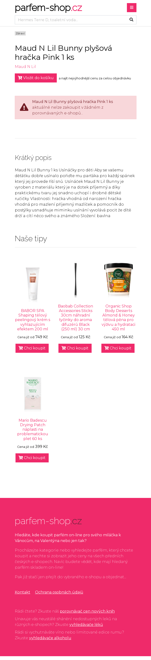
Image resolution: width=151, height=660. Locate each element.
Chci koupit (32, 348)
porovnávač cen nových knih (87, 611)
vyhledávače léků (86, 624)
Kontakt (22, 592)
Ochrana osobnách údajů (59, 592)
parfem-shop (48, 7)
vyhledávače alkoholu (50, 638)
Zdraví (20, 33)
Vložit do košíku (36, 78)
